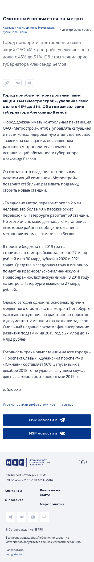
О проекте (14, 500)
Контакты (13, 490)
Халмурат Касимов (16, 28)
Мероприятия (52, 504)
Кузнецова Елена (15, 32)
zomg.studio (14, 554)
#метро (67, 404)
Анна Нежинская (42, 28)
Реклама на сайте (50, 492)
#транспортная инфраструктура (29, 404)
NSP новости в (47, 420)
